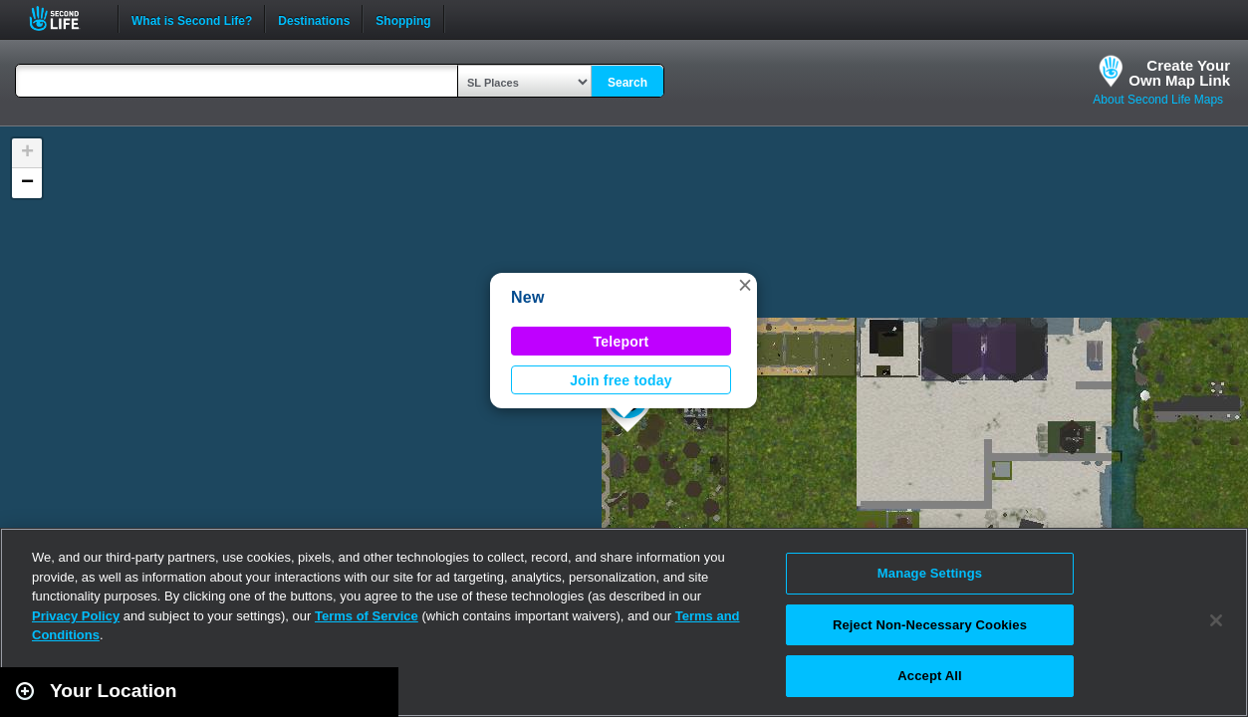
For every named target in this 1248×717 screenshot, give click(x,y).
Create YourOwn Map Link (1179, 73)
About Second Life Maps (1158, 100)
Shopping (402, 19)
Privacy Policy (76, 615)
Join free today (621, 380)
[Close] (1216, 620)
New (528, 297)
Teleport (621, 342)
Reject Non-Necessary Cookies (930, 624)
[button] (745, 285)
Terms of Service (366, 615)
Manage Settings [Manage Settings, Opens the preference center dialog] (929, 573)
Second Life (65, 18)
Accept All (929, 675)
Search (627, 83)
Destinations (314, 19)
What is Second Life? (191, 19)
